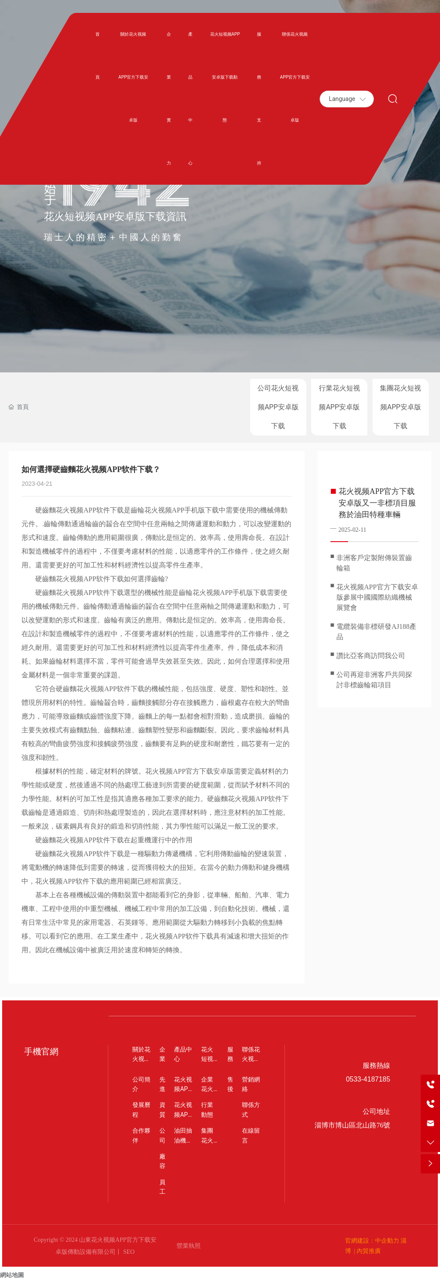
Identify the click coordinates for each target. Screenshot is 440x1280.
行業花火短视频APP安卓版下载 (339, 407)
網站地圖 (12, 1274)
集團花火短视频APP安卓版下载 (400, 407)
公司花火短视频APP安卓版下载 (278, 407)
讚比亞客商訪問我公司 (370, 655)
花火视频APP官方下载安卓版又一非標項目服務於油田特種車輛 (377, 503)
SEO (128, 1252)
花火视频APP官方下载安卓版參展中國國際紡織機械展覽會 (377, 597)
